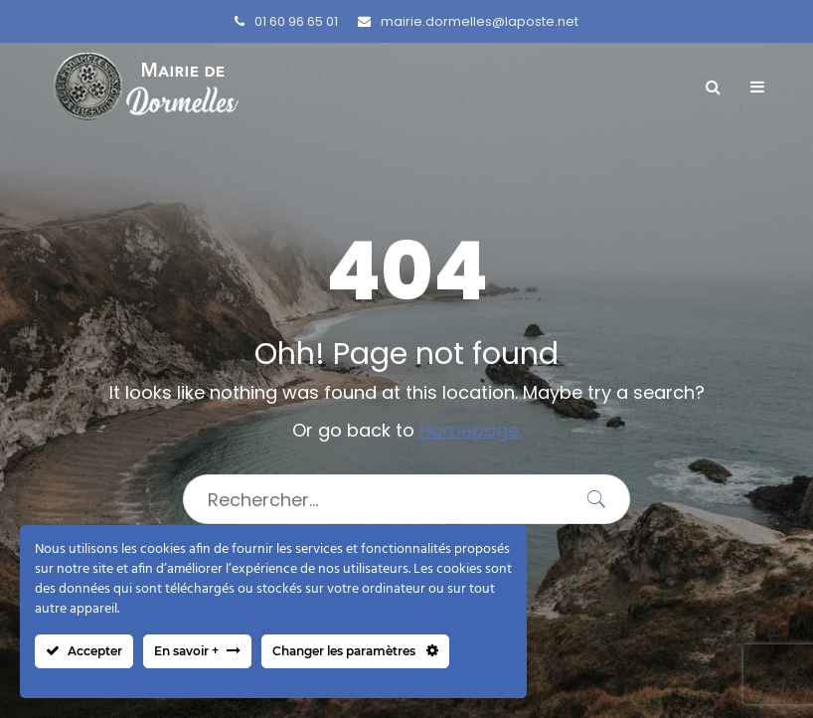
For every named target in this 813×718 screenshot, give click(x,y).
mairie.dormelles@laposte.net (468, 21)
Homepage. (470, 430)
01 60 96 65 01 (286, 21)
